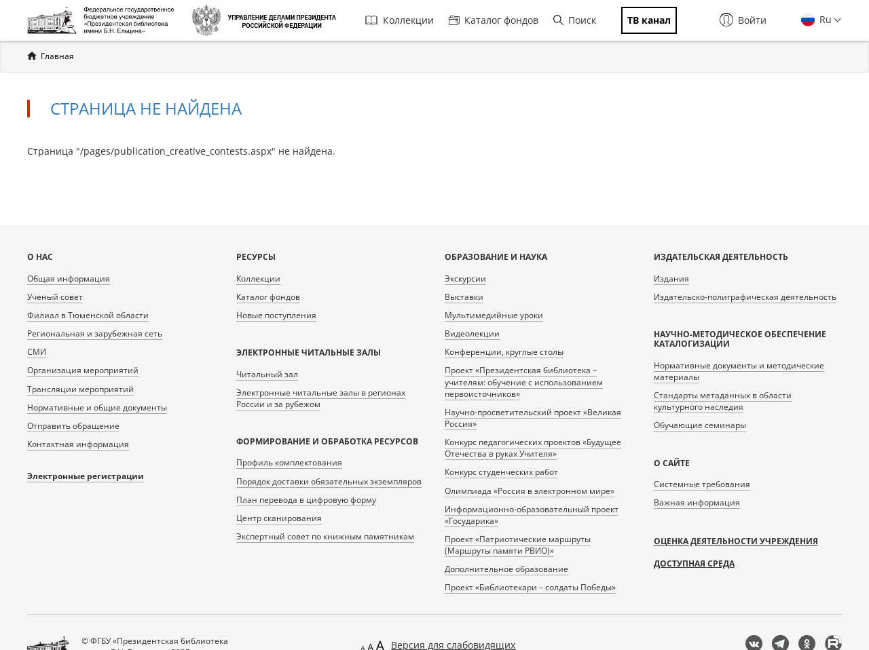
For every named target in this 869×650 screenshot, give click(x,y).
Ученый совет (55, 297)
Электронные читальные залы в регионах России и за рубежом (320, 398)
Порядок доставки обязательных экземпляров (329, 481)
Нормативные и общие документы (97, 407)
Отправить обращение (73, 426)
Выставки (464, 297)
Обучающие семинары (700, 425)
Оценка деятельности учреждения (736, 541)
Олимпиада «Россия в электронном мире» (529, 491)
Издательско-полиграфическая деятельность (745, 297)
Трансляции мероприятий (80, 389)
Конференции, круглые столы (504, 352)
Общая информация (68, 278)
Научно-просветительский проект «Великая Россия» (533, 417)
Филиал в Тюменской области (88, 315)
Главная (57, 56)
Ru (824, 19)
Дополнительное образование (506, 569)
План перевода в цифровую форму (306, 499)
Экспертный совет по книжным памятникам (325, 536)
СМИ (36, 352)
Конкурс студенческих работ (501, 472)
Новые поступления (276, 315)
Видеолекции (472, 333)
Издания (671, 278)
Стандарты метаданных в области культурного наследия (723, 401)
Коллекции (399, 20)
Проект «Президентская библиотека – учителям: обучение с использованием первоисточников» (524, 381)
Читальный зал (267, 374)
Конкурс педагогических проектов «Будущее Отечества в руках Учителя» (533, 447)
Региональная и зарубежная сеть (94, 333)
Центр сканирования (279, 518)
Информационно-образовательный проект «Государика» (531, 515)
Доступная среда (694, 563)
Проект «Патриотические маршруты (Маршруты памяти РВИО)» (518, 544)
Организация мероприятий (82, 370)
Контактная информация (78, 444)
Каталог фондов (493, 20)
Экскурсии (465, 278)
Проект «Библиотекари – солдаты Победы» (530, 587)
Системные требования (702, 484)
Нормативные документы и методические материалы (739, 371)
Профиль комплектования (289, 462)
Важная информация (697, 502)
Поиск (574, 20)
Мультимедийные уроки (494, 315)
